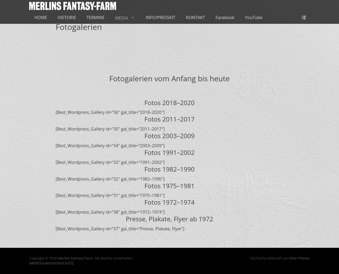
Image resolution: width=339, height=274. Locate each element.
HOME (40, 17)
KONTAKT (195, 17)
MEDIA (121, 18)
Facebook (225, 17)
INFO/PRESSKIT (160, 17)
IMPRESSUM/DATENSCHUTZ (51, 263)
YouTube (253, 17)
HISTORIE (67, 17)
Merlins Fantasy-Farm (75, 258)
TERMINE (95, 17)
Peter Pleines (299, 258)
